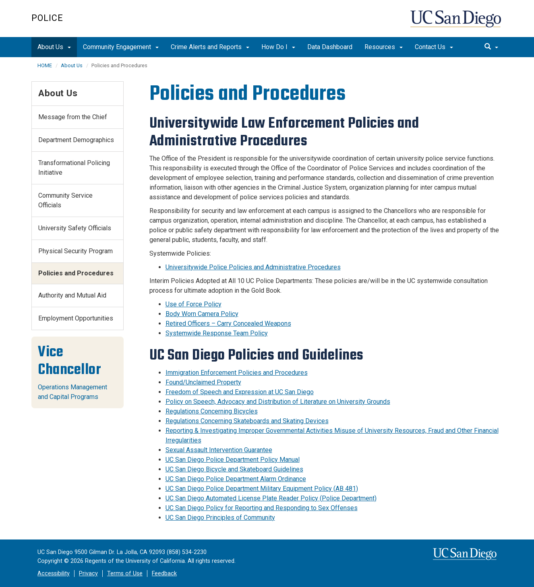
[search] (491, 47)
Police (47, 18)
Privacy (88, 573)
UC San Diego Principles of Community (220, 517)
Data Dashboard (329, 47)
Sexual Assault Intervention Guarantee (219, 450)
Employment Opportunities (75, 318)
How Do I (278, 47)
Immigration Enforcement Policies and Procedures (237, 372)
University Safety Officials (74, 228)
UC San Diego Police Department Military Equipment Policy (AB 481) (262, 488)
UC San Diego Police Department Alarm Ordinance (236, 479)
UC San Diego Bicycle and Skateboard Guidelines (234, 469)
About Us (54, 47)
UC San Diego (456, 23)
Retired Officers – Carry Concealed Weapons (228, 323)
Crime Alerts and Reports (210, 47)
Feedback (164, 573)
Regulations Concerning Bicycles (212, 411)
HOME (44, 65)
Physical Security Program (75, 251)
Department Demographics (76, 140)
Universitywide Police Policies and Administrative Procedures (253, 267)
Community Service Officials (65, 200)
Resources (383, 47)
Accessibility (53, 573)
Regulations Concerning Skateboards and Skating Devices (247, 421)
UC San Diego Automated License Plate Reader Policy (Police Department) (271, 498)
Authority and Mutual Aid (72, 295)
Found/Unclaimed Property (203, 382)
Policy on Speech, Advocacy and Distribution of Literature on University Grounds (278, 401)
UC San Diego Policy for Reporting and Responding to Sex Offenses (262, 508)
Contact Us (434, 47)
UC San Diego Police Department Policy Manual (233, 459)
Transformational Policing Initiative (74, 167)
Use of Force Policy (193, 304)
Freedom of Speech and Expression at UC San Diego (240, 392)
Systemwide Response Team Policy (217, 333)
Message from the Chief (72, 117)
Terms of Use (125, 573)
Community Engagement (121, 47)
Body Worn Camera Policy (202, 314)
